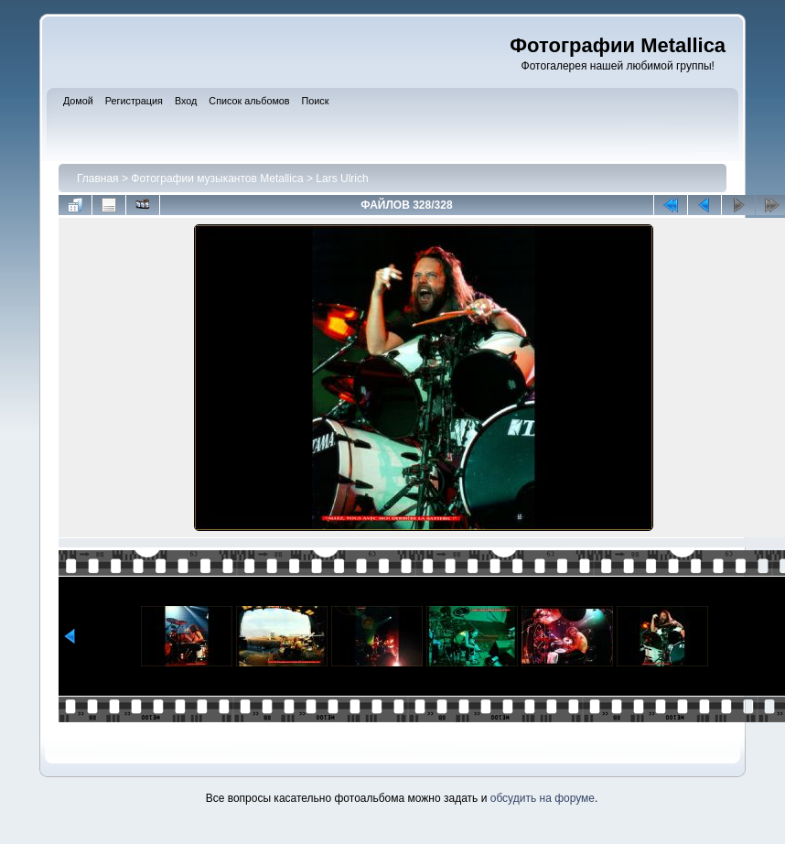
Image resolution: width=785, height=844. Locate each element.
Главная (98, 178)
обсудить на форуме (542, 798)
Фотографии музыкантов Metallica (217, 178)
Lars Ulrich (342, 178)
